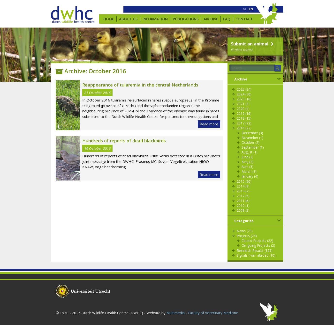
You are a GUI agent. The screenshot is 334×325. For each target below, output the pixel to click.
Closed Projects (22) (257, 240)
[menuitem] (245, 9)
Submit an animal (253, 44)
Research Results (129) (255, 250)
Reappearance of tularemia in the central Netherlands (140, 85)
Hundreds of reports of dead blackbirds (124, 141)
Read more (209, 124)
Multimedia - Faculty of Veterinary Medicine (202, 312)
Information (155, 18)
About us (128, 18)
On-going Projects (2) (258, 245)
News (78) (245, 231)
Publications (185, 18)
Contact (244, 18)
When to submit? (242, 49)
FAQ (226, 18)
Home (108, 18)
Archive (211, 18)
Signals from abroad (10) (256, 255)
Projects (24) (247, 235)
